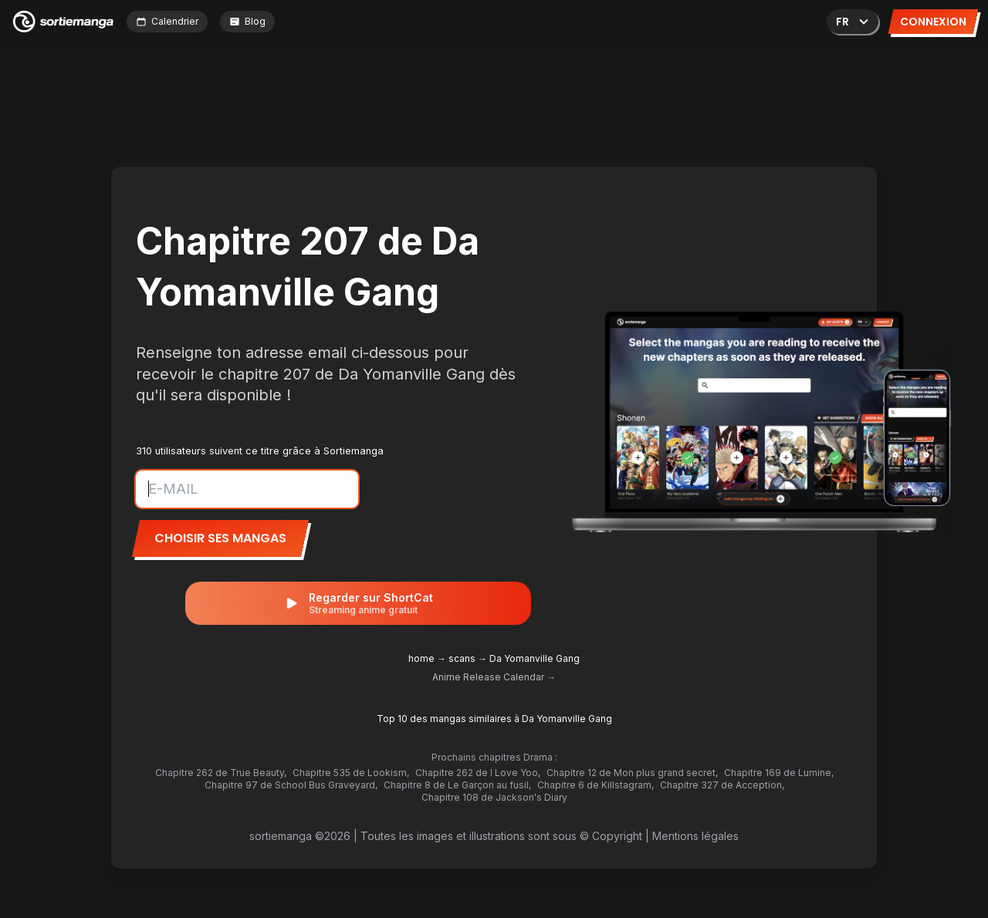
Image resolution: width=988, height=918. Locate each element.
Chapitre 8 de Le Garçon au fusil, (457, 785)
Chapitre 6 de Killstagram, (595, 785)
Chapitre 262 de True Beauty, (220, 772)
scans (461, 658)
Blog (247, 21)
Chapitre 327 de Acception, (722, 785)
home (421, 658)
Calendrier (167, 21)
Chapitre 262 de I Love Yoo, (477, 772)
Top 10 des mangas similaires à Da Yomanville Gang (494, 718)
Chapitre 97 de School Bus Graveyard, (291, 785)
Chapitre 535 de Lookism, (351, 772)
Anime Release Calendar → (494, 677)
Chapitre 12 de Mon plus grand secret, (632, 772)
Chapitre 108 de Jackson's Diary (494, 797)
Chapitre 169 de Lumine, (779, 772)
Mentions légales (695, 835)
